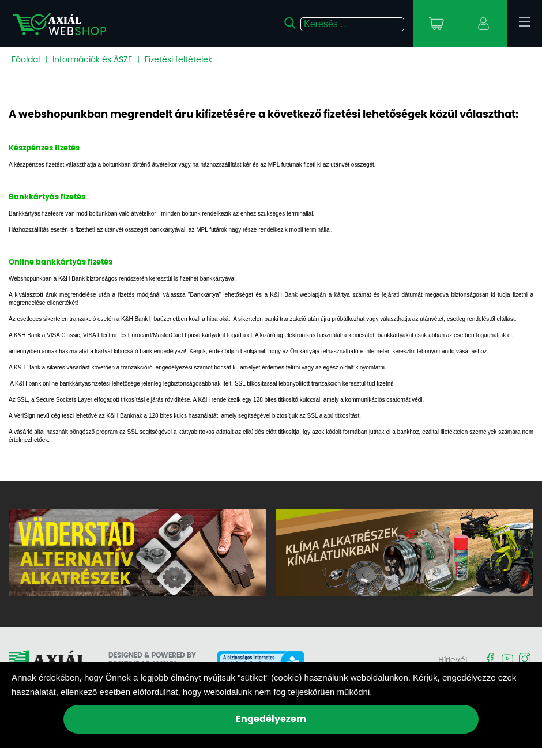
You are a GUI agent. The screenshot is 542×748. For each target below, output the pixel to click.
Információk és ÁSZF (92, 60)
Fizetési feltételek (178, 60)
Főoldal (26, 60)
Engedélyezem (271, 719)
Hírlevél (452, 660)
